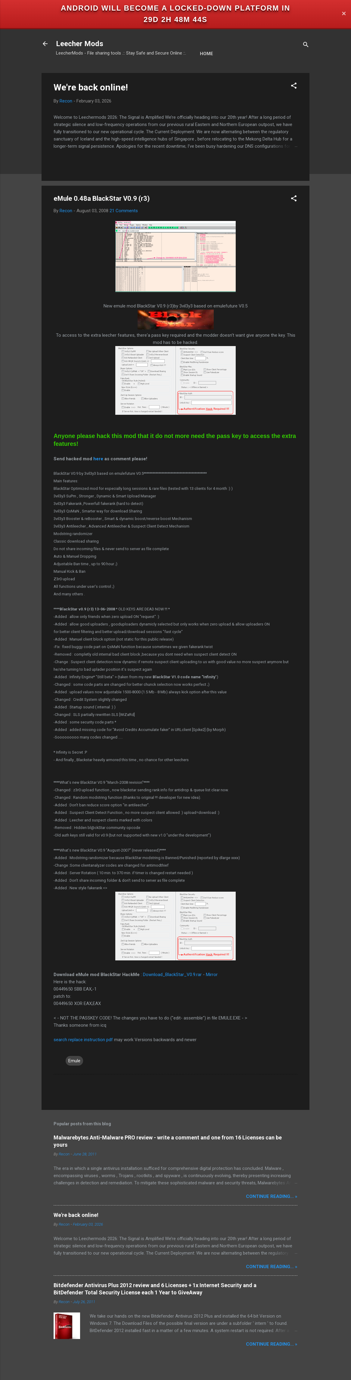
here (98, 459)
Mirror (212, 974)
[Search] (305, 45)
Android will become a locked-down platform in (175, 8)
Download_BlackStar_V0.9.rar (172, 974)
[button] (293, 86)
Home (206, 53)
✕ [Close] (343, 14)
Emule (74, 1060)
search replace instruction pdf (83, 1039)
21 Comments (124, 210)
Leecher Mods (79, 43)
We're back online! (91, 87)
